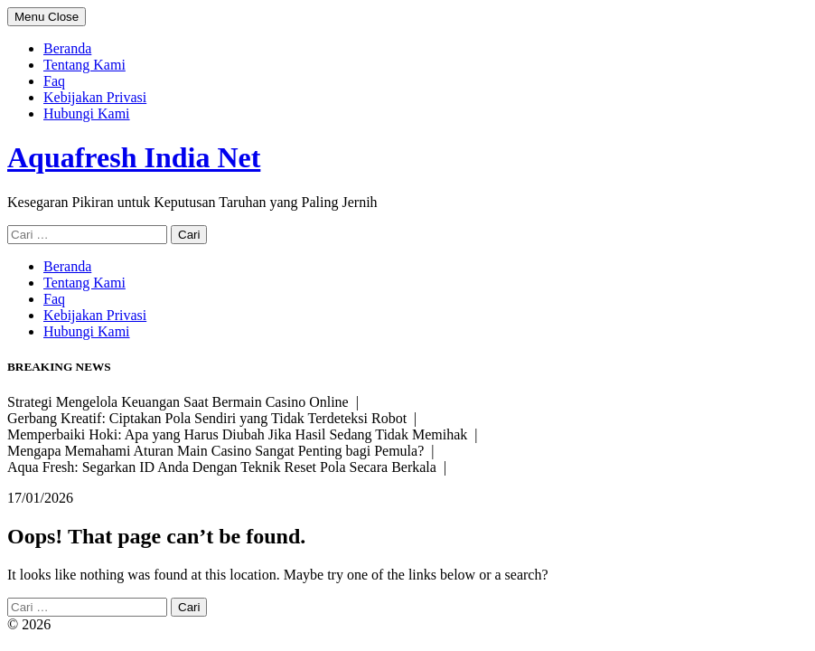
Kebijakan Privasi (94, 97)
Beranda (67, 48)
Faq (54, 81)
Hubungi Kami (86, 113)
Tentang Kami (84, 64)
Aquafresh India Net (133, 157)
